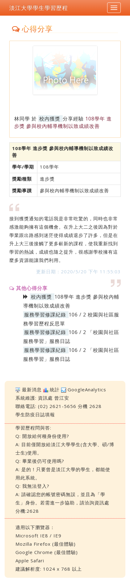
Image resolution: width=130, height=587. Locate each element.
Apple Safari (29, 560)
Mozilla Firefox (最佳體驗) (45, 544)
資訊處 (45, 398)
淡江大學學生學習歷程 (38, 7)
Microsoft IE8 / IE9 (38, 535)
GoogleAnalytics (87, 389)
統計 (55, 389)
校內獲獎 (49, 118)
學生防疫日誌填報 (35, 414)
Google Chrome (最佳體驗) (46, 552)
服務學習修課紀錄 (45, 314)
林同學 (22, 118)
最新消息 (32, 389)
